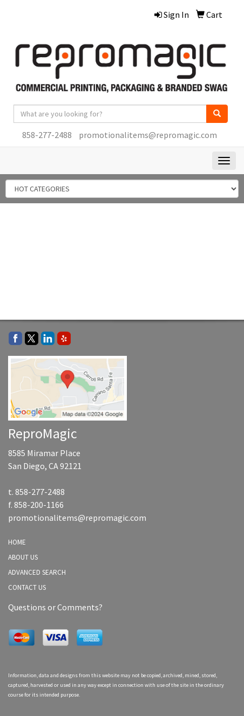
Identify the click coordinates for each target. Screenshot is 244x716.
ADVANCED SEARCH (37, 572)
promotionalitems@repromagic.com (148, 134)
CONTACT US (27, 587)
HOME (17, 542)
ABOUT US (23, 557)
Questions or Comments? (55, 607)
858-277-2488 (47, 134)
